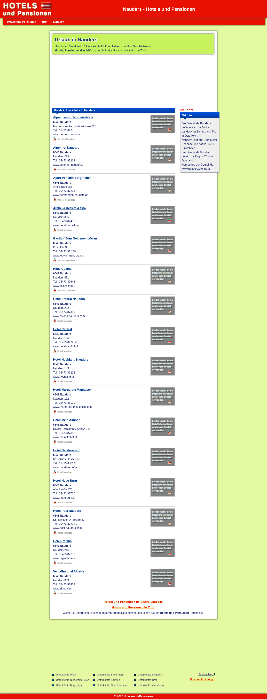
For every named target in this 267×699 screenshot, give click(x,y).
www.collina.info (63, 285)
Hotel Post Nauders (67, 510)
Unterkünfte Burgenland (69, 685)
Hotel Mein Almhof (66, 420)
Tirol (45, 21)
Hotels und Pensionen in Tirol (133, 607)
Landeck (58, 21)
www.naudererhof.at (65, 467)
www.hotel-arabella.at (66, 225)
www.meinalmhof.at (65, 437)
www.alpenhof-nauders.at (68, 164)
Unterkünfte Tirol (147, 680)
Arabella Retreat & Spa (69, 208)
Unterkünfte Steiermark (110, 674)
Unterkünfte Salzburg (150, 674)
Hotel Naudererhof (66, 450)
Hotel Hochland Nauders (70, 359)
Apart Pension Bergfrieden (72, 178)
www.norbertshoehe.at (67, 134)
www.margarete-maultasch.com (72, 406)
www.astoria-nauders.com (69, 315)
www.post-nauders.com (67, 527)
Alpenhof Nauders (66, 147)
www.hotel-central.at (65, 346)
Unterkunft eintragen (202, 679)
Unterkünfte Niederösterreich (72, 680)
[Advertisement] (133, 81)
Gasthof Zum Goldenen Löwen (75, 238)
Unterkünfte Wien (66, 674)
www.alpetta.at (62, 588)
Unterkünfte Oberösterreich (112, 685)
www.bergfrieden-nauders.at (70, 194)
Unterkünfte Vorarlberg (151, 685)
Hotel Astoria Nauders (69, 299)
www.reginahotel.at (64, 558)
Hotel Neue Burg (65, 480)
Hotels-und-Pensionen (138, 696)
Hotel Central (62, 329)
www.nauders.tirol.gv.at (196, 168)
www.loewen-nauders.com (69, 255)
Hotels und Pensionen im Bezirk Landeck (133, 601)
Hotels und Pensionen (21, 21)
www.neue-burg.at (64, 497)
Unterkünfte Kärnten (108, 680)
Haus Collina (62, 268)
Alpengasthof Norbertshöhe (73, 117)
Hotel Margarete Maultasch (72, 389)
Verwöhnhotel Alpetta (68, 571)
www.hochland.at (63, 376)
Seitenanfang (206, 674)
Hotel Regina (62, 541)
